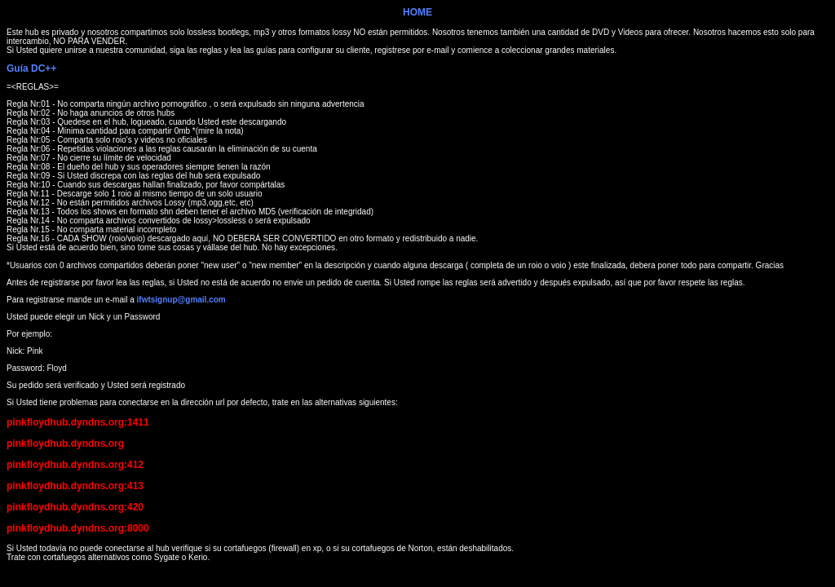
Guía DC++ (31, 68)
